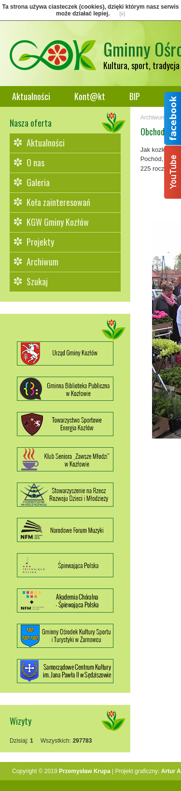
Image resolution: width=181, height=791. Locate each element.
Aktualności (31, 96)
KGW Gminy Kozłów (58, 222)
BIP (134, 96)
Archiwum (42, 261)
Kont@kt (89, 96)
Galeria (38, 182)
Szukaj (37, 281)
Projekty (40, 241)
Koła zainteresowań (58, 202)
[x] (122, 13)
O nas (35, 162)
